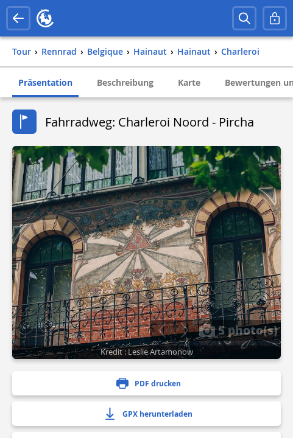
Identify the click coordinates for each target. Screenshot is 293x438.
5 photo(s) (238, 329)
